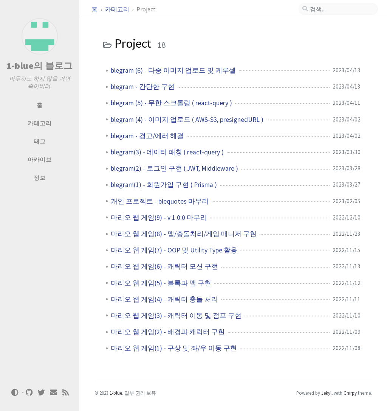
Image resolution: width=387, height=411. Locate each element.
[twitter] (42, 392)
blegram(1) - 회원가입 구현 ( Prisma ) (164, 185)
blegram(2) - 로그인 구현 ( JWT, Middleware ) (174, 168)
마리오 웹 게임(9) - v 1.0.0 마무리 (159, 217)
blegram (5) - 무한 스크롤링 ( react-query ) (171, 103)
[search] (341, 9)
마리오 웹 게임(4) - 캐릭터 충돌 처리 (164, 299)
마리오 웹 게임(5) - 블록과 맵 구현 (161, 283)
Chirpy (350, 393)
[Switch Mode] (15, 392)
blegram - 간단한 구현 (143, 87)
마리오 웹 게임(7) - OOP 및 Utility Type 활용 (174, 250)
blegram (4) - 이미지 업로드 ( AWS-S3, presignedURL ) (187, 119)
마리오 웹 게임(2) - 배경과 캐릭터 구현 (168, 332)
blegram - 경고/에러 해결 (147, 136)
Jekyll (327, 393)
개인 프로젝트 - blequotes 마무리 (160, 201)
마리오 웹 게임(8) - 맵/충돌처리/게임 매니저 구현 (184, 234)
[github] (29, 392)
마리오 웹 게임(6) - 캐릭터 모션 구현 (164, 266)
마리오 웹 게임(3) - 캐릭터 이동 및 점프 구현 (176, 315)
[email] (54, 392)
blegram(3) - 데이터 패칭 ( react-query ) (167, 152)
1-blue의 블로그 (39, 66)
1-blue (116, 393)
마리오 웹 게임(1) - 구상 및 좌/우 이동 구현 (174, 348)
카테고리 (117, 9)
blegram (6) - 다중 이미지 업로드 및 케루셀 (173, 70)
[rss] (66, 392)
